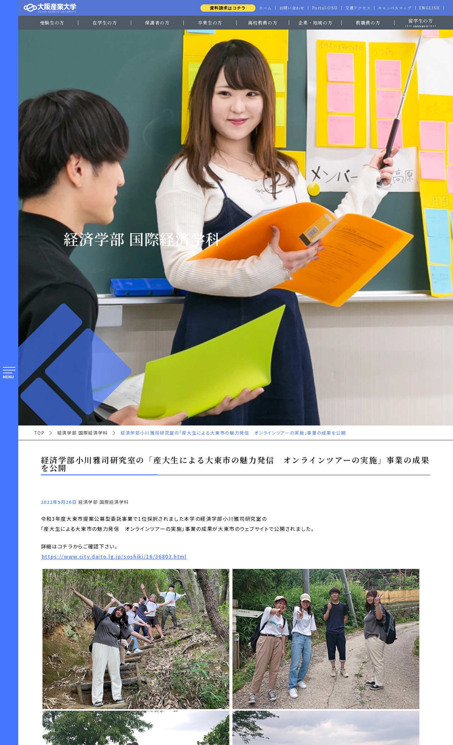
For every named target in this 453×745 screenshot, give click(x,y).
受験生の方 (52, 22)
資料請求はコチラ (223, 8)
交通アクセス (356, 8)
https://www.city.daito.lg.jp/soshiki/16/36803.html (114, 556)
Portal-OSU (322, 8)
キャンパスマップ (394, 8)
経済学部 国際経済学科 (82, 433)
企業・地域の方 (315, 22)
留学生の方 (421, 22)
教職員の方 (368, 22)
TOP (39, 433)
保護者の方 (157, 22)
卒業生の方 (210, 22)
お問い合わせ (289, 8)
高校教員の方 (262, 22)
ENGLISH (429, 8)
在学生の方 (104, 22)
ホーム (261, 8)
